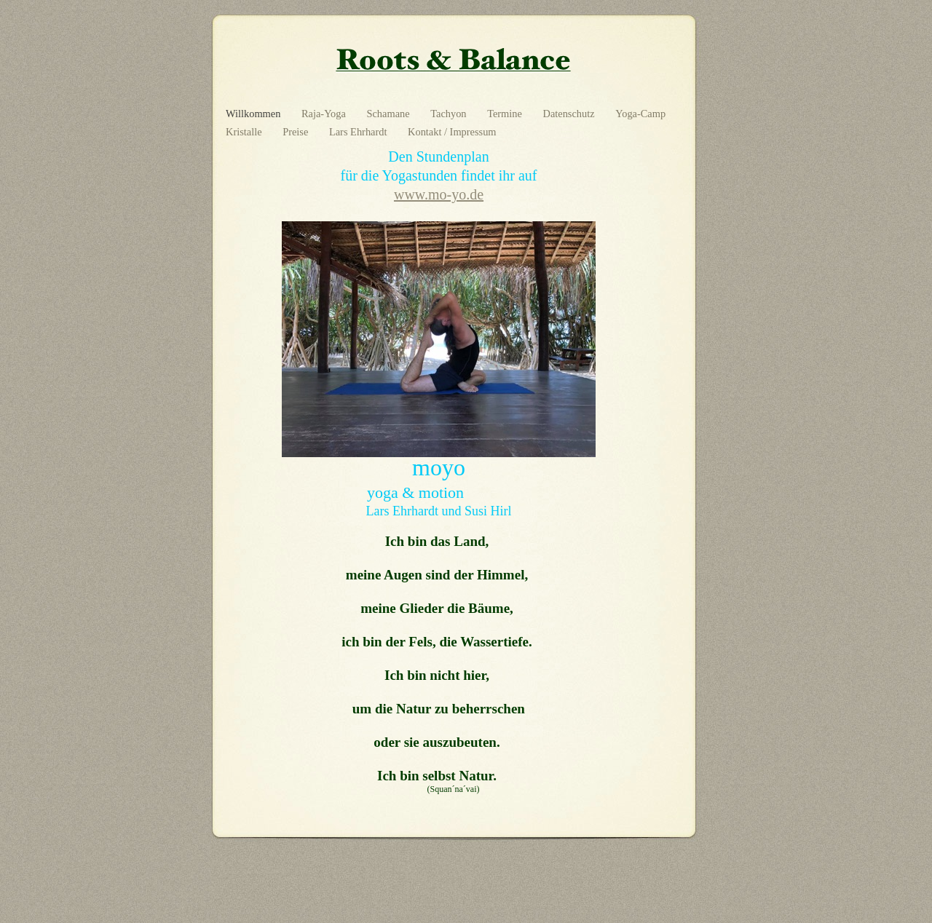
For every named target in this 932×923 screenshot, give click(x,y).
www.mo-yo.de (438, 194)
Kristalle (245, 132)
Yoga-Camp (640, 113)
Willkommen (254, 113)
